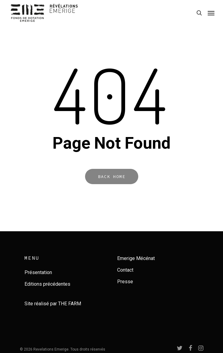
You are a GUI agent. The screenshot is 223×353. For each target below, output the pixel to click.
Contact (125, 270)
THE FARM (69, 304)
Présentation (38, 272)
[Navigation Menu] (211, 13)
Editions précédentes (47, 284)
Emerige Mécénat (136, 258)
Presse (125, 281)
